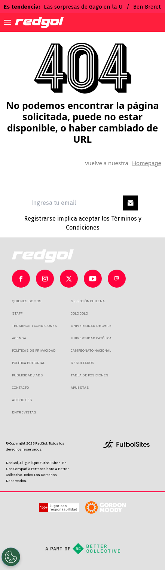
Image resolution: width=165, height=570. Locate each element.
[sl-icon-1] (45, 279)
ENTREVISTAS (24, 412)
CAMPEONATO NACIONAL (91, 350)
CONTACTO (20, 387)
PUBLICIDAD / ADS (27, 375)
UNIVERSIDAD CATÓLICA (91, 338)
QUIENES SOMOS (27, 301)
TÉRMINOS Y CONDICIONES (34, 326)
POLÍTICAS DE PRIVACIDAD (34, 350)
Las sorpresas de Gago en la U (83, 6)
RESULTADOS (82, 363)
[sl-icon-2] (69, 279)
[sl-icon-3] (93, 279)
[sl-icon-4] (117, 279)
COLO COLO (79, 313)
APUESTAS (80, 387)
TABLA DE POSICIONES (90, 375)
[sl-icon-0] (21, 279)
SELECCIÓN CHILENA (88, 301)
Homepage (146, 163)
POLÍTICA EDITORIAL (28, 363)
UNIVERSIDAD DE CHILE (91, 326)
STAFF (17, 313)
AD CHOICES (22, 400)
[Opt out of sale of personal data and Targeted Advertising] (10, 557)
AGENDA (19, 338)
